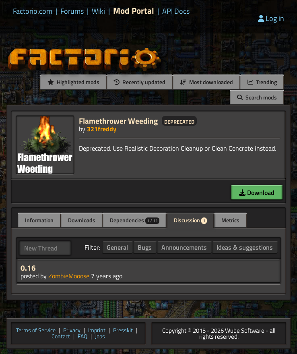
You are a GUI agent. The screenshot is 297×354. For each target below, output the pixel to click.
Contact (61, 337)
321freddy (101, 129)
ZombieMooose (68, 276)
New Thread (41, 248)
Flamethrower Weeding (118, 120)
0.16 (28, 267)
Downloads (81, 220)
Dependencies (134, 220)
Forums (72, 11)
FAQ (82, 337)
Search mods (257, 97)
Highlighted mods (73, 82)
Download (256, 192)
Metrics (230, 220)
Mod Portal (133, 10)
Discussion (190, 220)
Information (39, 220)
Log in (271, 18)
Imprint (96, 331)
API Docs (176, 11)
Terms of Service (36, 331)
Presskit (123, 331)
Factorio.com (32, 11)
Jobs (100, 337)
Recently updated (139, 82)
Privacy (71, 331)
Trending (262, 82)
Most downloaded (206, 82)
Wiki (98, 11)
